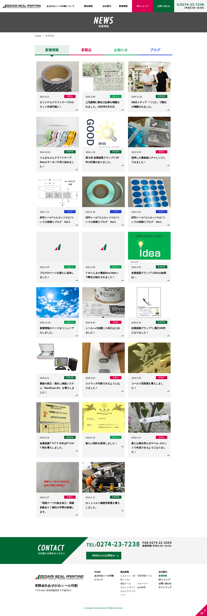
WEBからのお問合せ (103, 555)
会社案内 (107, 6)
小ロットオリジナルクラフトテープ (127, 591)
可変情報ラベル (144, 575)
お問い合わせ (163, 6)
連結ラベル (125, 583)
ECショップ (142, 6)
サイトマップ (165, 587)
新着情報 (123, 6)
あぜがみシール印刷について (60, 6)
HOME (38, 35)
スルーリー (142, 583)
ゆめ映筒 (141, 587)
